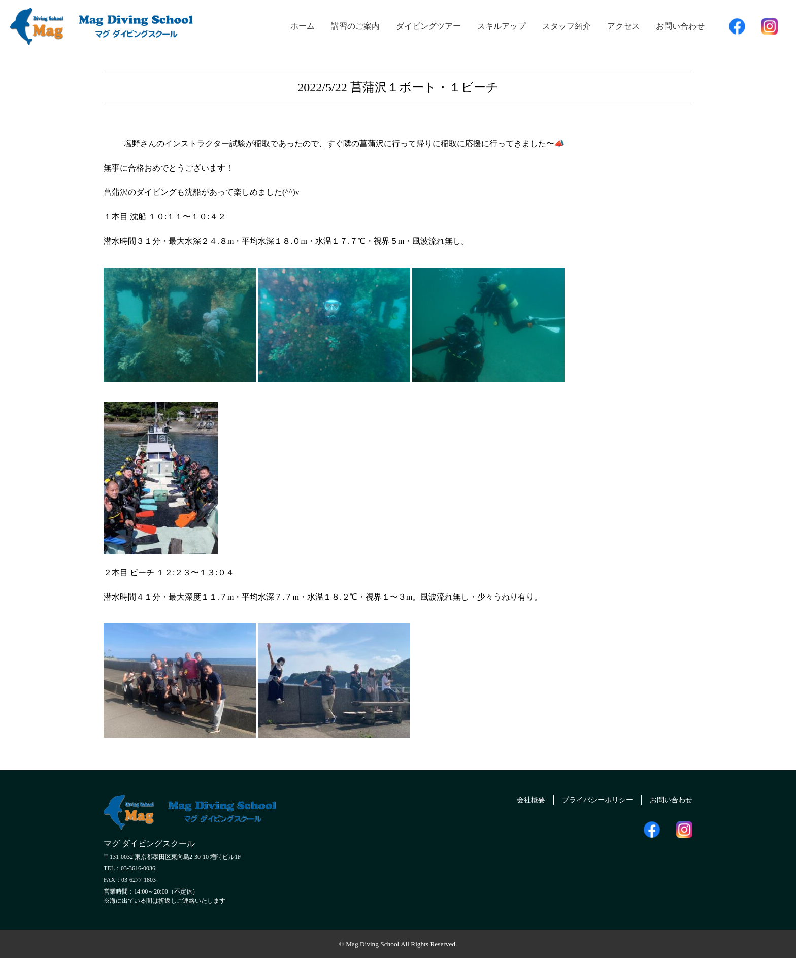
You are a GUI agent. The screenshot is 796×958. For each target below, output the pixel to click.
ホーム (302, 26)
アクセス (623, 26)
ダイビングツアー (428, 26)
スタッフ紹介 (566, 26)
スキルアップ (501, 26)
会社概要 (512, 798)
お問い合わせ (680, 26)
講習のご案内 (355, 26)
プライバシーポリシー (586, 798)
